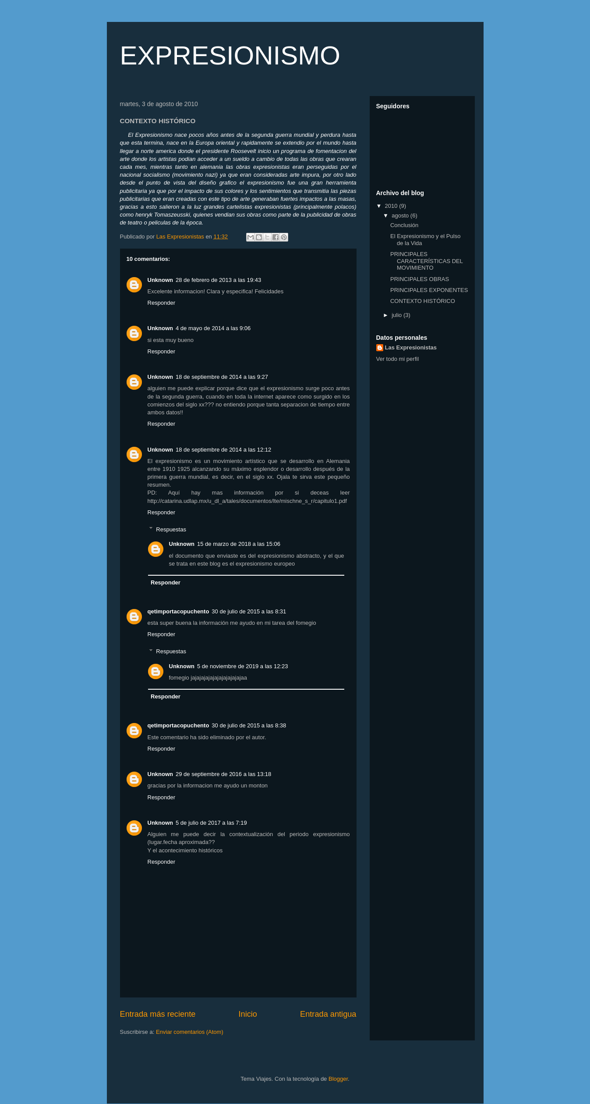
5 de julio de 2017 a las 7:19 (211, 822)
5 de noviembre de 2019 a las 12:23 (242, 666)
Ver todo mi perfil (397, 359)
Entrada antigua (328, 1014)
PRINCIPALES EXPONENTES (429, 290)
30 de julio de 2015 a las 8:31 (249, 611)
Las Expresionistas (411, 347)
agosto (401, 215)
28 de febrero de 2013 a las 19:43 (218, 280)
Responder (162, 302)
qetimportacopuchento (178, 611)
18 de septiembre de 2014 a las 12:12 (223, 449)
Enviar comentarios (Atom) (189, 1032)
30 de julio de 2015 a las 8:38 (249, 725)
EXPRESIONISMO (230, 55)
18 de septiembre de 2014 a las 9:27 (222, 377)
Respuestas (171, 529)
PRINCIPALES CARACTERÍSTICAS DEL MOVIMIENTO (426, 261)
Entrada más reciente (158, 1014)
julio (397, 315)
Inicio (247, 1014)
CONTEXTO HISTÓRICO (422, 301)
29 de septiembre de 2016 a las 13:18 (223, 774)
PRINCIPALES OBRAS (419, 279)
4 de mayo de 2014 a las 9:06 (213, 328)
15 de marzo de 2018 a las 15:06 (238, 544)
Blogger (338, 1079)
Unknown (160, 280)
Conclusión (404, 225)
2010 (392, 206)
